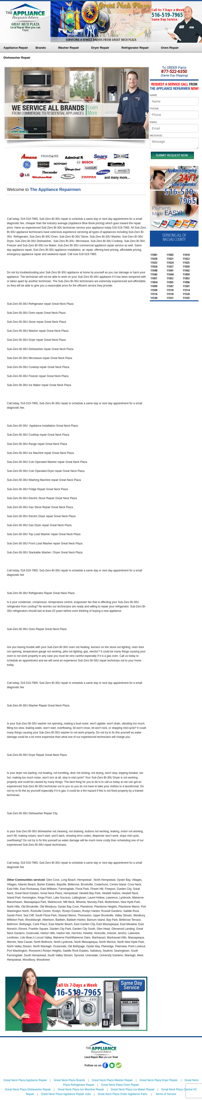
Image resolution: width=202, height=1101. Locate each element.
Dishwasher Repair (16, 57)
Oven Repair (170, 47)
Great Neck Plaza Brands (69, 1080)
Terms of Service (166, 1094)
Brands (41, 47)
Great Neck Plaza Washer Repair (112, 1080)
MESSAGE (156, 135)
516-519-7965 (167, 14)
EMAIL (153, 122)
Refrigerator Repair (135, 47)
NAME (153, 95)
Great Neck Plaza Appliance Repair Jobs (66, 1094)
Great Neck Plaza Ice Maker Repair (132, 1089)
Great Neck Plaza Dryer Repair (159, 1080)
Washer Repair (68, 47)
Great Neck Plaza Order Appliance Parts (122, 1094)
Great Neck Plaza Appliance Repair (25, 1080)
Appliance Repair (15, 47)
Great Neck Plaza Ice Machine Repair (81, 1089)
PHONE (154, 108)
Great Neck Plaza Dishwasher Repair (28, 1089)
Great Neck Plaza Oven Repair (120, 1084)
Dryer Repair (100, 47)
